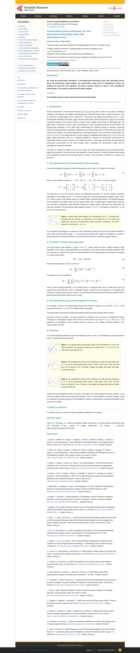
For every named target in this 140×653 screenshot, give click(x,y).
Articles (38, 16)
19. (48, 629)
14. (48, 580)
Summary (20, 107)
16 (109, 135)
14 (54, 135)
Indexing (21, 26)
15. (48, 590)
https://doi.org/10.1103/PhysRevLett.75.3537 (90, 564)
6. (47, 497)
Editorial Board (23, 34)
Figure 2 (118, 306)
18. (48, 621)
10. (48, 541)
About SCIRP (66, 645)
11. (48, 551)
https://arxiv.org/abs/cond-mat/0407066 (81, 624)
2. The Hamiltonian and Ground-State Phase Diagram (73, 163)
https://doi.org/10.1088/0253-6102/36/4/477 (61, 536)
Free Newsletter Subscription (28, 48)
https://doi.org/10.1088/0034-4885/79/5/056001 (63, 502)
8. (47, 517)
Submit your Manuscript (105, 650)
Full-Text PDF (107, 24)
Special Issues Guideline (27, 71)
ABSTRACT (52, 75)
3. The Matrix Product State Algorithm (65, 242)
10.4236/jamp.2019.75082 (56, 27)
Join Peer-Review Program (40, 650)
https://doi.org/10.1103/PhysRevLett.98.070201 (63, 595)
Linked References (109, 32)
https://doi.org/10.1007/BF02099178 (103, 554)
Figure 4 (118, 319)
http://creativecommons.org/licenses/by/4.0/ (61, 60)
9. (47, 530)
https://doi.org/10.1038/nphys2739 (87, 468)
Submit (117, 16)
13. (48, 572)
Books (69, 16)
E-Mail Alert (23, 650)
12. (48, 562)
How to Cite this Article (110, 35)
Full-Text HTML (108, 27)
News (85, 16)
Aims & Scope (23, 32)
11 (123, 132)
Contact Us (79, 645)
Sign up (89, 650)
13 (51, 135)
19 (99, 168)
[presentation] (82, 174)
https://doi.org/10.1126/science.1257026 (60, 481)
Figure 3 (108, 319)
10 (116, 119)
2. (47, 450)
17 (112, 135)
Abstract (105, 22)
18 (115, 135)
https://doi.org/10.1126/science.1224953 (84, 445)
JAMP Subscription (25, 45)
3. (47, 463)
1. (47, 439)
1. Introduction (54, 106)
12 (48, 135)
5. (47, 486)
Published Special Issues (27, 68)
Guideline (21, 37)
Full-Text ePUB (108, 30)
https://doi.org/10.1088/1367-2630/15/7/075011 (63, 458)
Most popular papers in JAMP (28, 51)
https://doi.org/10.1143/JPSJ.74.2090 (67, 634)
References (52, 434)
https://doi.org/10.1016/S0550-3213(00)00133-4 (63, 616)
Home (23, 16)
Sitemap (73, 645)
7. (47, 507)
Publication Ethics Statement (28, 53)
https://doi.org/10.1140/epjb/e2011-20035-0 (74, 546)
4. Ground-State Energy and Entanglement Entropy (72, 300)
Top (18, 77)
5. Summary (53, 330)
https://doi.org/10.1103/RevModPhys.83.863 (62, 491)
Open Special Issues (25, 65)
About (101, 16)
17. (48, 611)
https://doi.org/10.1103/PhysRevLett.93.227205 (69, 585)
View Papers (23, 29)
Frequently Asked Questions (28, 59)
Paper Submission (24, 42)
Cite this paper (54, 418)
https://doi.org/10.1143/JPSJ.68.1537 (91, 603)
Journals (53, 16)
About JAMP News (25, 56)
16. (48, 600)
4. (47, 473)
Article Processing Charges (27, 40)
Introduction (21, 84)
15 (58, 135)
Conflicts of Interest (56, 407)
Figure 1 (95, 207)
